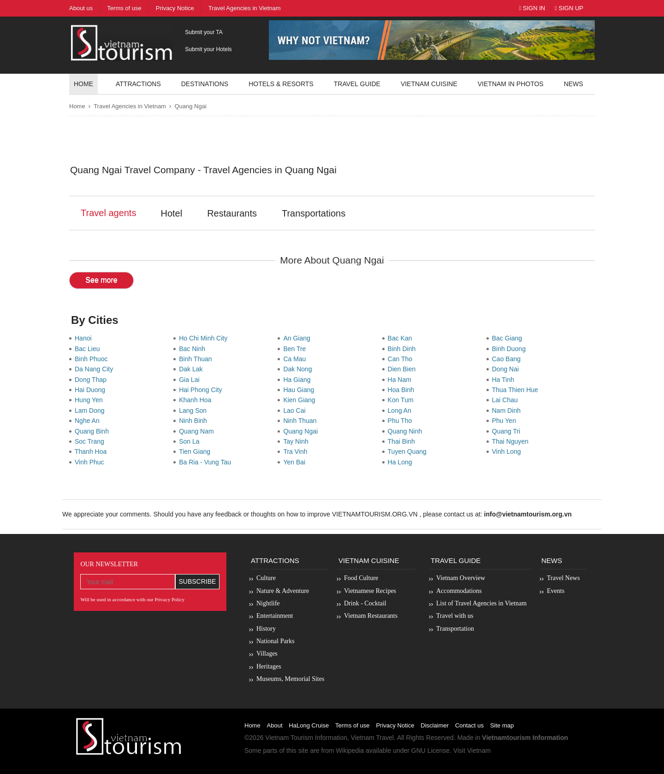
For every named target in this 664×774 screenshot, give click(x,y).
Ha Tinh (505, 379)
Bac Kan (402, 338)
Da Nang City (96, 369)
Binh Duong (510, 348)
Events (555, 590)
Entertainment (274, 615)
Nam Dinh (508, 410)
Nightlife (268, 603)
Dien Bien (403, 369)
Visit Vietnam (472, 750)
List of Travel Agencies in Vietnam (481, 603)
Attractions (138, 84)
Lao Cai (296, 410)
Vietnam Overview (460, 578)
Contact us (469, 725)
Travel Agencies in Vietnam (130, 106)
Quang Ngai (190, 106)
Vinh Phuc (91, 462)
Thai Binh (403, 441)
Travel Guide (455, 560)
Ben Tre (296, 348)
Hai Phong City (202, 389)
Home (83, 84)
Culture (266, 578)
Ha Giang (298, 379)
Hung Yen (91, 400)
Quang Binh (94, 431)
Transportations (313, 213)
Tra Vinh (297, 451)
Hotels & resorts (281, 84)
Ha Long (402, 462)
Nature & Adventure (282, 590)
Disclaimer (435, 725)
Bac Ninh (194, 348)
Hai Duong (92, 389)
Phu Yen (506, 420)
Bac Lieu (89, 348)
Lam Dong (91, 410)
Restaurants (232, 213)
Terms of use (352, 725)
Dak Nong (299, 369)
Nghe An (89, 420)
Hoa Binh (403, 389)
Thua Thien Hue (517, 389)
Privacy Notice (395, 725)
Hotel (171, 213)
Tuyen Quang (409, 451)
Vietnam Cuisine (429, 84)
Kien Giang (301, 400)
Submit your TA (204, 32)
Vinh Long (508, 451)
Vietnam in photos (511, 84)
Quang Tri (508, 431)
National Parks (275, 641)
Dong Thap (92, 379)
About (275, 725)
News (573, 84)
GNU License (430, 750)
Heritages (268, 666)
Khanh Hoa (197, 400)
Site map (502, 725)
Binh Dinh (403, 348)
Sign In (532, 8)
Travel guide (357, 84)
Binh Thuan (197, 359)
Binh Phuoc (93, 359)
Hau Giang (300, 389)
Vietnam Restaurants (370, 615)
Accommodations (459, 590)
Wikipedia (350, 750)
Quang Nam (198, 431)
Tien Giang (196, 451)
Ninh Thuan (301, 420)
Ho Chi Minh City (205, 338)
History (266, 628)
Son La (191, 441)
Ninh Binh (194, 420)
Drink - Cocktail (365, 603)
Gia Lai (191, 379)
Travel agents (108, 213)
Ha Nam (401, 379)
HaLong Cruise (309, 725)
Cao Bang (508, 359)
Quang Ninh (407, 431)
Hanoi (85, 338)
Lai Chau (507, 400)
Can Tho (402, 359)
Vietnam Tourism (289, 737)
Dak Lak (192, 369)
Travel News (563, 578)
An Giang (298, 338)
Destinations (204, 84)
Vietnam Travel (372, 737)
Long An (401, 410)
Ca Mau (296, 359)
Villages (267, 653)
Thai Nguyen (512, 441)
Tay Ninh (297, 441)
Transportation (455, 628)
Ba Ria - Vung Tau (207, 462)
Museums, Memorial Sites (290, 678)
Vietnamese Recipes (370, 590)
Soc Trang (91, 441)
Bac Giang (509, 338)
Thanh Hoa (92, 451)
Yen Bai (296, 462)
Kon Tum (402, 400)
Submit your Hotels (208, 49)
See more (101, 280)
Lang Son (194, 410)
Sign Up (569, 8)
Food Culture (361, 578)
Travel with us (454, 615)
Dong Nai (507, 369)
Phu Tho (401, 420)
